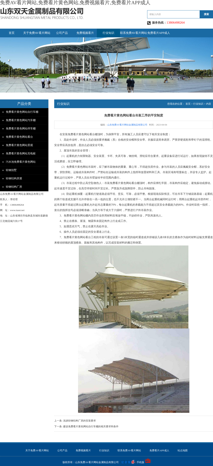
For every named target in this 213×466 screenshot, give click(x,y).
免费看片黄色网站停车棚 (21, 128)
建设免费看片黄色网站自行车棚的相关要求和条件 (91, 426)
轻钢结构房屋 (14, 178)
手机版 (140, 462)
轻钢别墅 (11, 170)
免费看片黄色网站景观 (19, 145)
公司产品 (62, 32)
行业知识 (108, 32)
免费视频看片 (85, 32)
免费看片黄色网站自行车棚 (22, 111)
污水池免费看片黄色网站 (21, 161)
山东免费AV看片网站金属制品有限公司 (127, 124)
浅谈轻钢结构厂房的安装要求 (79, 420)
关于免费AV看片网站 (36, 32)
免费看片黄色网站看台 (19, 136)
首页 (12, 32)
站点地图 (183, 450)
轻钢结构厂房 (14, 186)
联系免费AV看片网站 (133, 32)
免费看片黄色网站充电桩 (21, 153)
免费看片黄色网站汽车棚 (21, 120)
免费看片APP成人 (158, 32)
